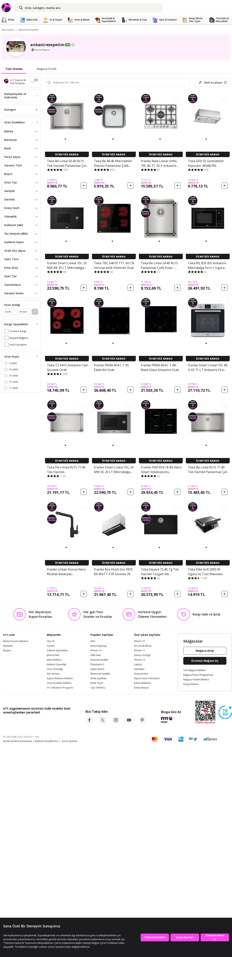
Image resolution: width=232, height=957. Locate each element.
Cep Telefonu (97, 687)
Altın (92, 641)
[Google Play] (39, 721)
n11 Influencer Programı (60, 687)
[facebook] (89, 723)
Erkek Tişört (96, 683)
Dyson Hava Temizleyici (147, 678)
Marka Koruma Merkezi (15, 641)
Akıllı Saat (95, 655)
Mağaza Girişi (205, 650)
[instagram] (116, 723)
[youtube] (129, 723)
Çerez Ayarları (69, 741)
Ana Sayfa (8, 29)
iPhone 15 (139, 641)
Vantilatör (139, 669)
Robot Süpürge (98, 645)
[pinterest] (142, 723)
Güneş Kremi (141, 673)
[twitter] (102, 723)
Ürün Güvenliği (55, 669)
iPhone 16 (139, 659)
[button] (65, 139)
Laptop (138, 664)
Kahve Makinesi (142, 683)
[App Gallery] (61, 721)
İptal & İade (53, 655)
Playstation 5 (97, 664)
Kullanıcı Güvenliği (56, 664)
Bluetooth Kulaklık (100, 673)
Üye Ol (50, 641)
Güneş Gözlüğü (142, 655)
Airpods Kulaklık (99, 659)
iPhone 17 (139, 650)
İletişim (7, 650)
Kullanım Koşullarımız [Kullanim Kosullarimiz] (46, 741)
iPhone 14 (95, 650)
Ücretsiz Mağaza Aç (204, 661)
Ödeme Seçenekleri (57, 650)
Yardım (51, 645)
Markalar (8, 645)
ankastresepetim (28, 29)
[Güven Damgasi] (225, 712)
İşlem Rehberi (54, 659)
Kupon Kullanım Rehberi (60, 678)
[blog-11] (171, 720)
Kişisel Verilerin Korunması (17, 741)
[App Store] (15, 721)
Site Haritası (53, 673)
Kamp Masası (141, 687)
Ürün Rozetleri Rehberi (59, 683)
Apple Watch (97, 669)
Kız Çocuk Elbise (142, 645)
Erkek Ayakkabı (98, 678)
